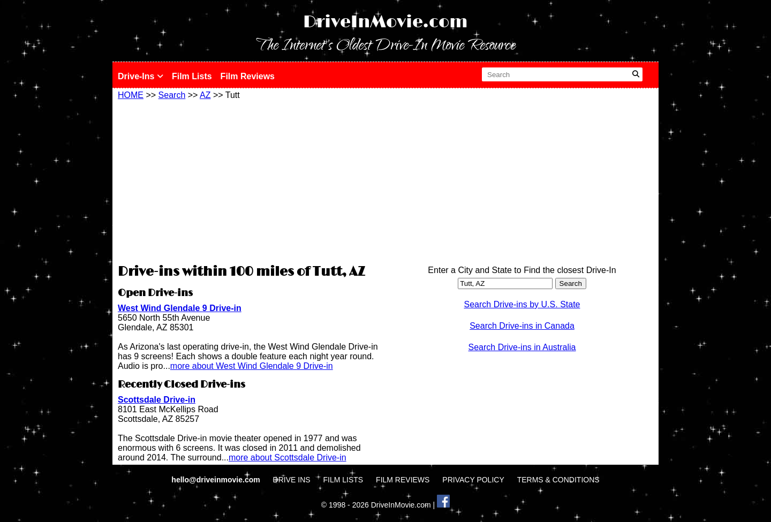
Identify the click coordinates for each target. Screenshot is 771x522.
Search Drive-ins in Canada (522, 325)
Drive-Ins (140, 76)
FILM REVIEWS (402, 479)
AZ (205, 95)
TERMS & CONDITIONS (558, 479)
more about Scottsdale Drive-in (287, 457)
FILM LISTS (343, 479)
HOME (130, 95)
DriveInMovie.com (385, 22)
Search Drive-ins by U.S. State (522, 304)
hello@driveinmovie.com (216, 479)
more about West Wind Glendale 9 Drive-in (251, 365)
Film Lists (192, 76)
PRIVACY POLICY (473, 479)
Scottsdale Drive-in (156, 399)
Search (172, 95)
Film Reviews (248, 76)
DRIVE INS (292, 479)
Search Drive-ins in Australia (522, 347)
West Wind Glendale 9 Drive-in (179, 308)
